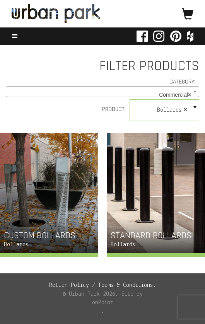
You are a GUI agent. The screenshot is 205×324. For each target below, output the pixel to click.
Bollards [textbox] (172, 110)
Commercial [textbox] (175, 94)
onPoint (102, 303)
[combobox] (102, 91)
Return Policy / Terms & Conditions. (102, 285)
